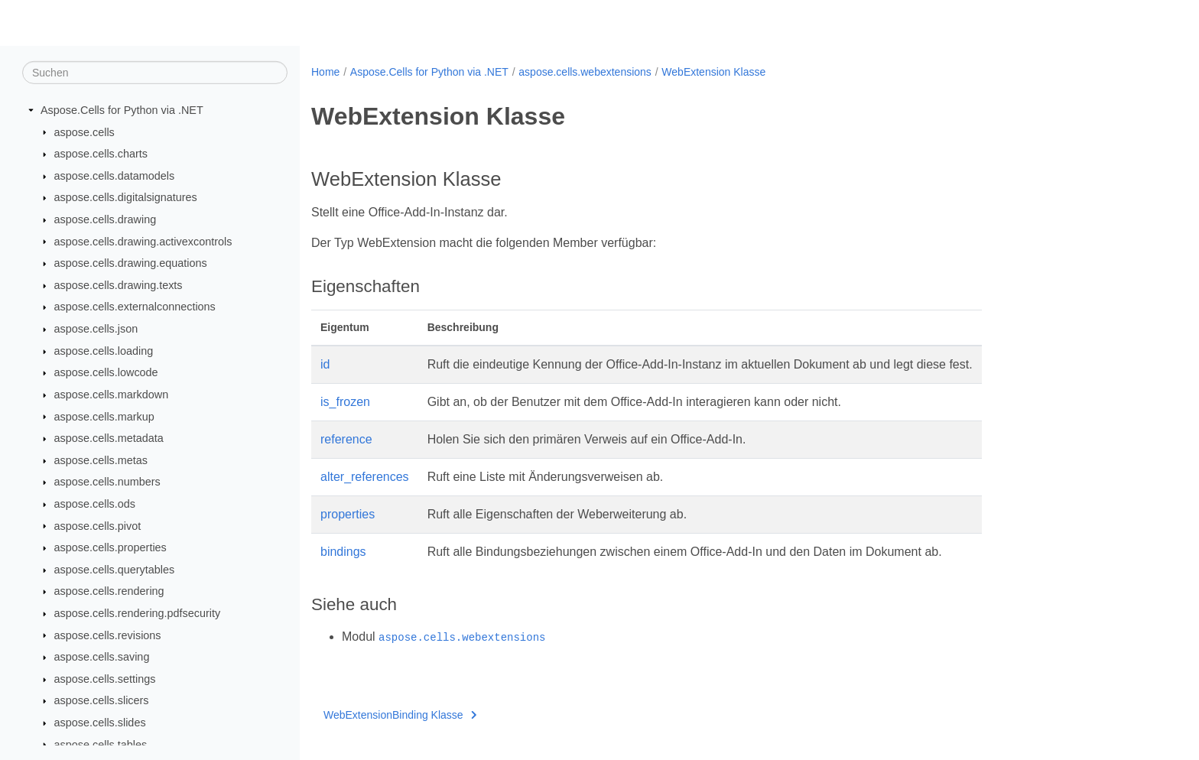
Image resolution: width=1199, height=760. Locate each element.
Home (325, 72)
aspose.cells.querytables (114, 570)
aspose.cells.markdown (111, 394)
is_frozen (345, 401)
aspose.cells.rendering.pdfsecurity (137, 613)
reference (346, 439)
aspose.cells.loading (104, 351)
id (325, 364)
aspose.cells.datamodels (114, 176)
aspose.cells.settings (105, 679)
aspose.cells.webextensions (584, 72)
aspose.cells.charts (101, 154)
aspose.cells (84, 131)
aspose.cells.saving (102, 657)
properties (347, 514)
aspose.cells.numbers (107, 482)
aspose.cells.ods (94, 504)
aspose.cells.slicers (101, 700)
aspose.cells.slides (100, 722)
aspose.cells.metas (101, 460)
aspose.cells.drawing (105, 219)
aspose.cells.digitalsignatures (125, 197)
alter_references (364, 476)
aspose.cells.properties (110, 547)
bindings (343, 551)
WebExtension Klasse (713, 72)
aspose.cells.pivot (97, 525)
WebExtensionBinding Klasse (399, 715)
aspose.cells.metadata (109, 438)
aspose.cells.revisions (107, 634)
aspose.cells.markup (104, 416)
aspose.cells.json (96, 329)
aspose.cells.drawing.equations (130, 263)
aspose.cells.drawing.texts (118, 285)
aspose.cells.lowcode (106, 372)
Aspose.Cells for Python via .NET (122, 110)
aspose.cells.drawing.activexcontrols (143, 241)
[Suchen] (155, 72)
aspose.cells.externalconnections (135, 306)
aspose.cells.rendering (109, 591)
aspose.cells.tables (101, 744)
